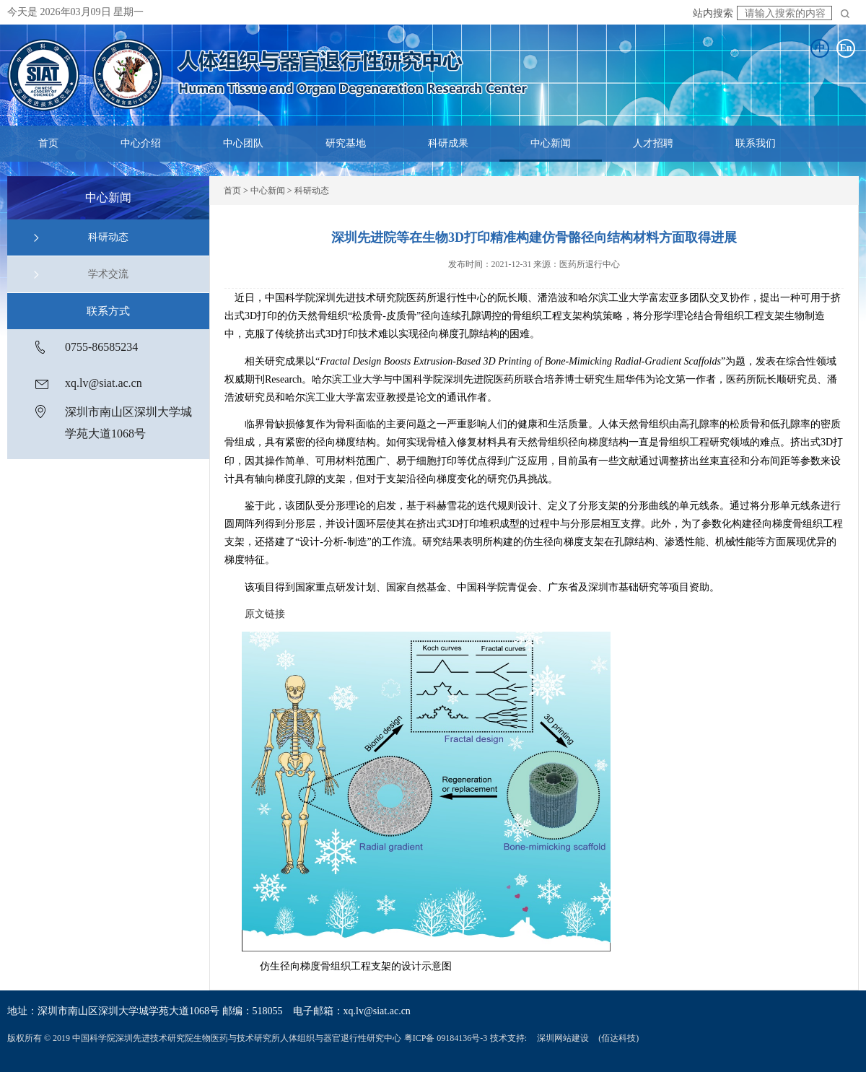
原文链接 (265, 614)
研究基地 (345, 143)
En (845, 48)
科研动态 (108, 237)
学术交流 (108, 274)
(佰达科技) (618, 1038)
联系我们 (755, 143)
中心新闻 (550, 143)
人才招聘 (653, 143)
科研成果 (448, 143)
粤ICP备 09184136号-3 (446, 1038)
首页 (48, 143)
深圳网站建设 (563, 1038)
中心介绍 (141, 143)
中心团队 (243, 143)
